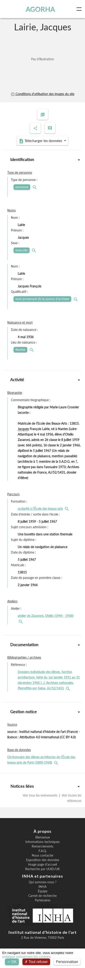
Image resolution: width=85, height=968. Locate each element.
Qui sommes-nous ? (42, 882)
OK (12, 962)
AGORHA (40, 9)
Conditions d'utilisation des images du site (42, 94)
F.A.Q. (43, 851)
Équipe (42, 891)
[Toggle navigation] (80, 9)
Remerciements (42, 846)
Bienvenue (42, 837)
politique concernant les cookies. (26, 956)
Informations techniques (42, 842)
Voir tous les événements (40, 795)
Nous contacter (42, 855)
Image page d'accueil (42, 864)
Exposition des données (42, 860)
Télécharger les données (41, 140)
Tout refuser (36, 962)
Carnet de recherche (42, 896)
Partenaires (42, 900)
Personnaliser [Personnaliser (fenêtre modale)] (67, 962)
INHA (42, 887)
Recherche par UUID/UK (42, 869)
